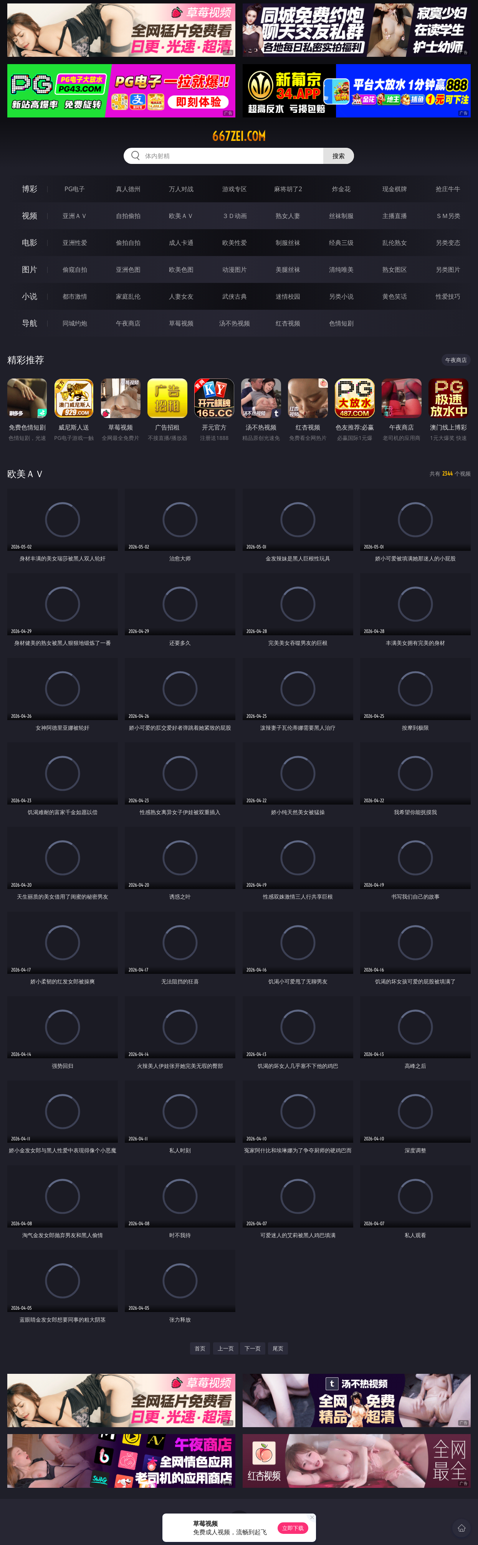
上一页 (226, 1348)
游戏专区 (234, 189)
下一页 (253, 1348)
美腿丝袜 (288, 269)
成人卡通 (181, 242)
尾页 (278, 1348)
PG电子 (75, 189)
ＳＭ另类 (448, 216)
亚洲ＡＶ (75, 216)
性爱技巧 (448, 296)
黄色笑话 (394, 296)
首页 (200, 1348)
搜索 (338, 156)
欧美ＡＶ (181, 216)
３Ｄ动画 (234, 216)
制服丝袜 (288, 242)
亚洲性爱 (75, 242)
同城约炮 (75, 323)
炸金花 (341, 189)
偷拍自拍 (128, 242)
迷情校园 (288, 296)
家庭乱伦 (128, 296)
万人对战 (181, 189)
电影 (29, 242)
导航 (29, 323)
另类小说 (341, 296)
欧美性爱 (234, 242)
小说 (29, 296)
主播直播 (394, 216)
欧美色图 (181, 269)
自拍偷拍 (128, 216)
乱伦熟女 (394, 242)
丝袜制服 (341, 216)
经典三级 (341, 242)
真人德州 (128, 189)
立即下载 (293, 1528)
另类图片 (448, 269)
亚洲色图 (128, 269)
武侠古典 (234, 296)
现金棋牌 (394, 189)
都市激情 (75, 296)
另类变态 (448, 242)
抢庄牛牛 (448, 189)
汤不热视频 (234, 323)
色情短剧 (341, 323)
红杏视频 (288, 323)
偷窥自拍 (75, 269)
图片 (29, 269)
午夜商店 (128, 323)
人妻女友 (181, 296)
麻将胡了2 (288, 189)
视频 (29, 215)
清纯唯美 (341, 269)
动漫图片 (234, 269)
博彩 (29, 188)
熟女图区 (394, 269)
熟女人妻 (288, 216)
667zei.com (239, 136)
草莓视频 (181, 323)
